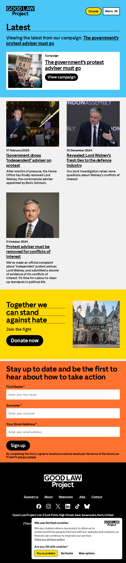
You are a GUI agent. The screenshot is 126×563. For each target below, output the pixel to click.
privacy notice (27, 457)
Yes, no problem (46, 553)
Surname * (14, 405)
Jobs (82, 497)
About (48, 497)
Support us (31, 497)
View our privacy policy (49, 539)
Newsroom (66, 497)
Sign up (18, 445)
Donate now (25, 340)
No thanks (67, 553)
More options (86, 553)
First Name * (15, 387)
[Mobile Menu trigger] (111, 11)
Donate (93, 11)
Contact (96, 497)
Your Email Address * (21, 424)
